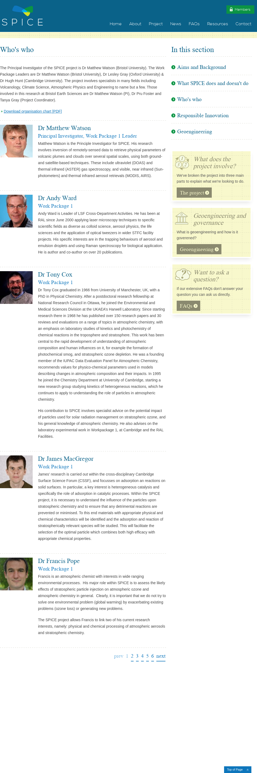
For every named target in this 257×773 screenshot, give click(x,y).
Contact (243, 24)
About (135, 24)
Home (116, 24)
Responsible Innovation (203, 116)
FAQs (194, 24)
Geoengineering (194, 132)
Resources (217, 24)
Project (156, 24)
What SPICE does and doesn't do (212, 84)
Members (239, 9)
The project (194, 194)
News (175, 24)
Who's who (189, 100)
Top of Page (235, 769)
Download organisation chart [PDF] (33, 111)
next (160, 656)
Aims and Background (201, 68)
